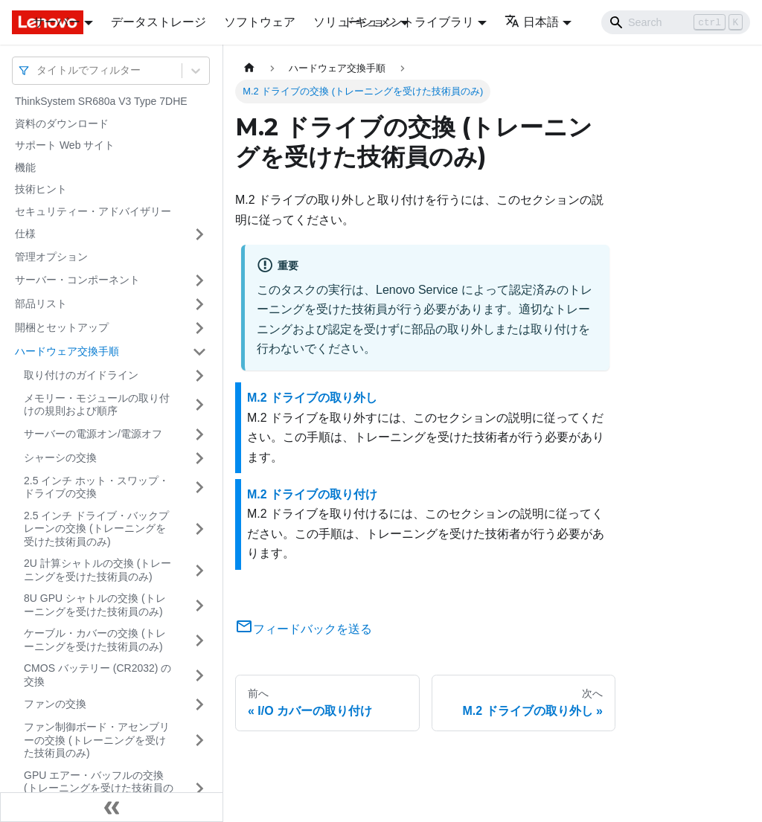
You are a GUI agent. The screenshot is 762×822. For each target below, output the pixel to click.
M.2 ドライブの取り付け (312, 494)
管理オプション (51, 257)
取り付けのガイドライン (81, 375)
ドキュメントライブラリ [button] (408, 22)
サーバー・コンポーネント (77, 280)
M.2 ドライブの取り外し (312, 397)
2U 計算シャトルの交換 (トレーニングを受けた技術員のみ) (97, 569)
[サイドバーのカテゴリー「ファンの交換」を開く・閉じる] (199, 704)
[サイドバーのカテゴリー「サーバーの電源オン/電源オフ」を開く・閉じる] (199, 434)
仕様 (25, 234)
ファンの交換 (55, 704)
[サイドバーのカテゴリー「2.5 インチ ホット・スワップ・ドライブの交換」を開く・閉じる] (199, 487)
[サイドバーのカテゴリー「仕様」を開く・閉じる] (199, 234)
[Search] (675, 22)
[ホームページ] (249, 68)
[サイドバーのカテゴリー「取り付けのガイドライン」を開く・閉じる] (199, 376)
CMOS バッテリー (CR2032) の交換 (97, 674)
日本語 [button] (532, 22)
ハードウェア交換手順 (67, 351)
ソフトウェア (259, 22)
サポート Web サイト (65, 145)
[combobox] (37, 70)
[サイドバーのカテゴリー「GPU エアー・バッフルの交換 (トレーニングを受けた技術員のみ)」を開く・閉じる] (199, 789)
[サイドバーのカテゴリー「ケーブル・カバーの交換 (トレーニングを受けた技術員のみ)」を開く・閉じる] (199, 640)
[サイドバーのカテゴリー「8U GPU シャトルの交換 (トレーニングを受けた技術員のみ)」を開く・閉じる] (199, 605)
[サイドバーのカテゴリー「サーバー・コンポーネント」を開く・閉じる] (199, 280)
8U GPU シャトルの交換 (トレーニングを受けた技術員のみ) (95, 604)
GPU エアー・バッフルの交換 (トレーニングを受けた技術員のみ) (98, 788)
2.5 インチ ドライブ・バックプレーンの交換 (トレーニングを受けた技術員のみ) (96, 529)
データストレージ (158, 22)
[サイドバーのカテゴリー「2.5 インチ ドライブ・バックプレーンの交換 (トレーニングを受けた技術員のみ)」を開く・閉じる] (199, 529)
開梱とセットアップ (62, 327)
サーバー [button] (56, 22)
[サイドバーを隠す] (111, 807)
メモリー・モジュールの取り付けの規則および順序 (97, 404)
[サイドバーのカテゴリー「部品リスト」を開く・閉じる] (199, 304)
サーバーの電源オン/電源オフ (93, 434)
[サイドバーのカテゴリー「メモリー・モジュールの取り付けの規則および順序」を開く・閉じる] (199, 405)
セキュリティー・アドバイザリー (93, 211)
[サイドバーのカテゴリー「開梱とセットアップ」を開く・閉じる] (199, 328)
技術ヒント (41, 189)
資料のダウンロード (62, 123)
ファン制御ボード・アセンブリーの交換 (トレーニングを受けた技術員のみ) (97, 740)
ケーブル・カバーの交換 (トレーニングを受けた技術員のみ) (95, 639)
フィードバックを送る (303, 629)
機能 (25, 167)
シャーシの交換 (60, 457)
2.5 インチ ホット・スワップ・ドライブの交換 (96, 487)
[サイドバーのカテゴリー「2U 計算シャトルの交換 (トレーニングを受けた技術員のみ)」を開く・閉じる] (199, 570)
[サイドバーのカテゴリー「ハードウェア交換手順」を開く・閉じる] (199, 352)
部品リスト (41, 303)
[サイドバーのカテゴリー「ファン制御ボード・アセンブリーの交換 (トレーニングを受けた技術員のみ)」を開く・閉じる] (199, 740)
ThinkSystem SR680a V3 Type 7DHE (101, 101)
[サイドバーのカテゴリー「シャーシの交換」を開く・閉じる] (199, 458)
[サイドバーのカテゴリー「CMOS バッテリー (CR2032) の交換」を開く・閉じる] (199, 675)
